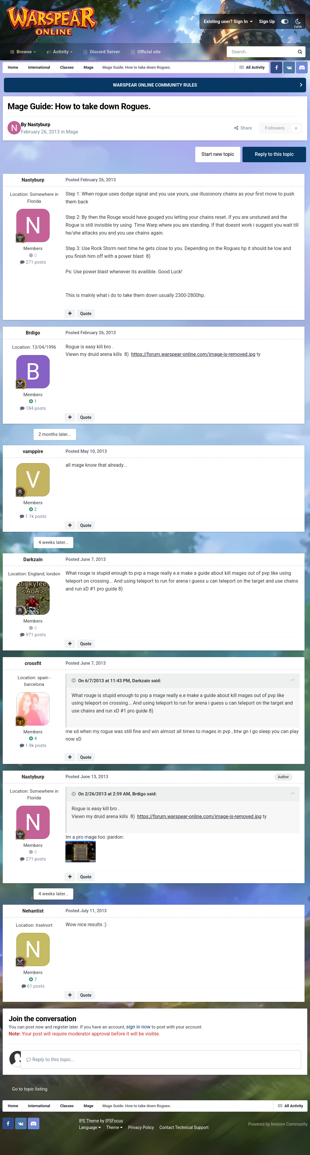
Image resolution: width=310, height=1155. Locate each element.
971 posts (35, 653)
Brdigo (35, 352)
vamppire (35, 470)
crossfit (35, 682)
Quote (86, 333)
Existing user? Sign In (228, 30)
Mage (79, 150)
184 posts (35, 428)
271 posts (35, 282)
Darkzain (35, 578)
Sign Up (267, 30)
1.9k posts (35, 764)
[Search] (244, 69)
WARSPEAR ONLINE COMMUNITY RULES (155, 102)
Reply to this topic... (63, 1078)
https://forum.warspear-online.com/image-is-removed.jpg (193, 375)
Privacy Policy (67, 1145)
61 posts (35, 1003)
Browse (24, 69)
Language (15, 1145)
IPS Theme (15, 1139)
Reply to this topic (273, 173)
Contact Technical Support (109, 1145)
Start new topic (215, 173)
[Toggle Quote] (74, 700)
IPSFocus (39, 1139)
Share (240, 146)
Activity (61, 69)
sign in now (152, 1045)
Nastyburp (45, 143)
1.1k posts (35, 535)
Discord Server (104, 69)
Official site (148, 69)
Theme (40, 1145)
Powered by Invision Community (275, 1142)
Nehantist (35, 928)
